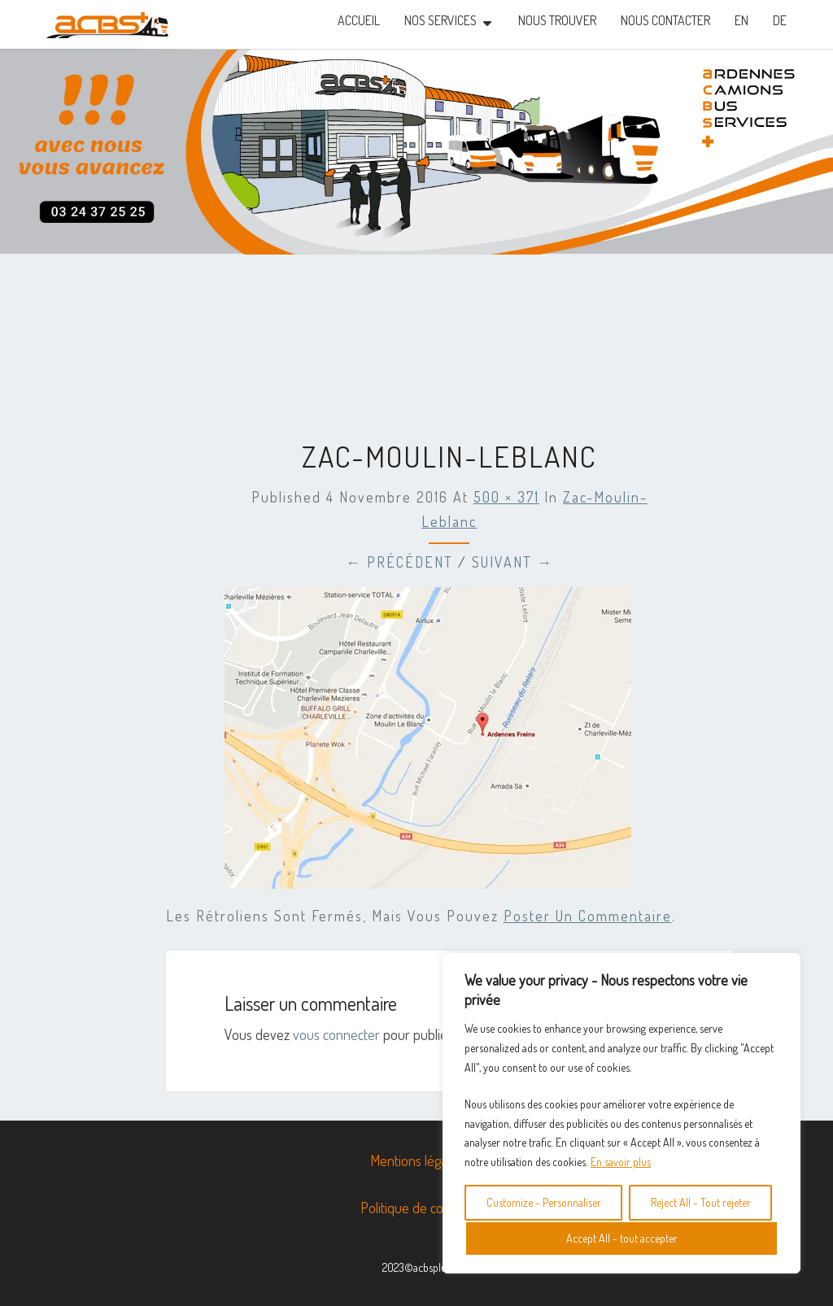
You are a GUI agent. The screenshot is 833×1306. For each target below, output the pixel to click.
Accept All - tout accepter (622, 1238)
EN (741, 20)
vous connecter (336, 1034)
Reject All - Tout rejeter (701, 1202)
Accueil (359, 20)
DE (780, 20)
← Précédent (399, 562)
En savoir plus (621, 1162)
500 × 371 (506, 497)
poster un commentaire (588, 916)
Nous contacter (665, 20)
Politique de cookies (416, 1208)
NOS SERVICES (440, 20)
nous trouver (557, 20)
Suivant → (512, 562)
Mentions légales (416, 1160)
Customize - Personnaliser (543, 1202)
